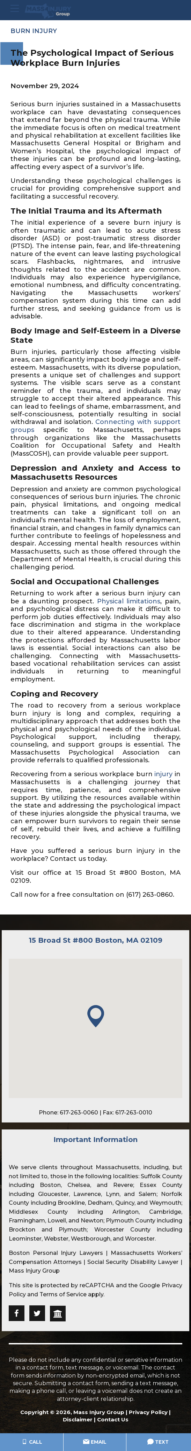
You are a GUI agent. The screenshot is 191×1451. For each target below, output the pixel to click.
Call (32, 1442)
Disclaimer (78, 1419)
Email (95, 1442)
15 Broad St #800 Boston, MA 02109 (95, 940)
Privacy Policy (148, 1411)
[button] (96, 1016)
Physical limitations (129, 601)
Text (158, 1442)
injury (163, 774)
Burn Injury (33, 31)
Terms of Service (63, 1293)
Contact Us (112, 1419)
